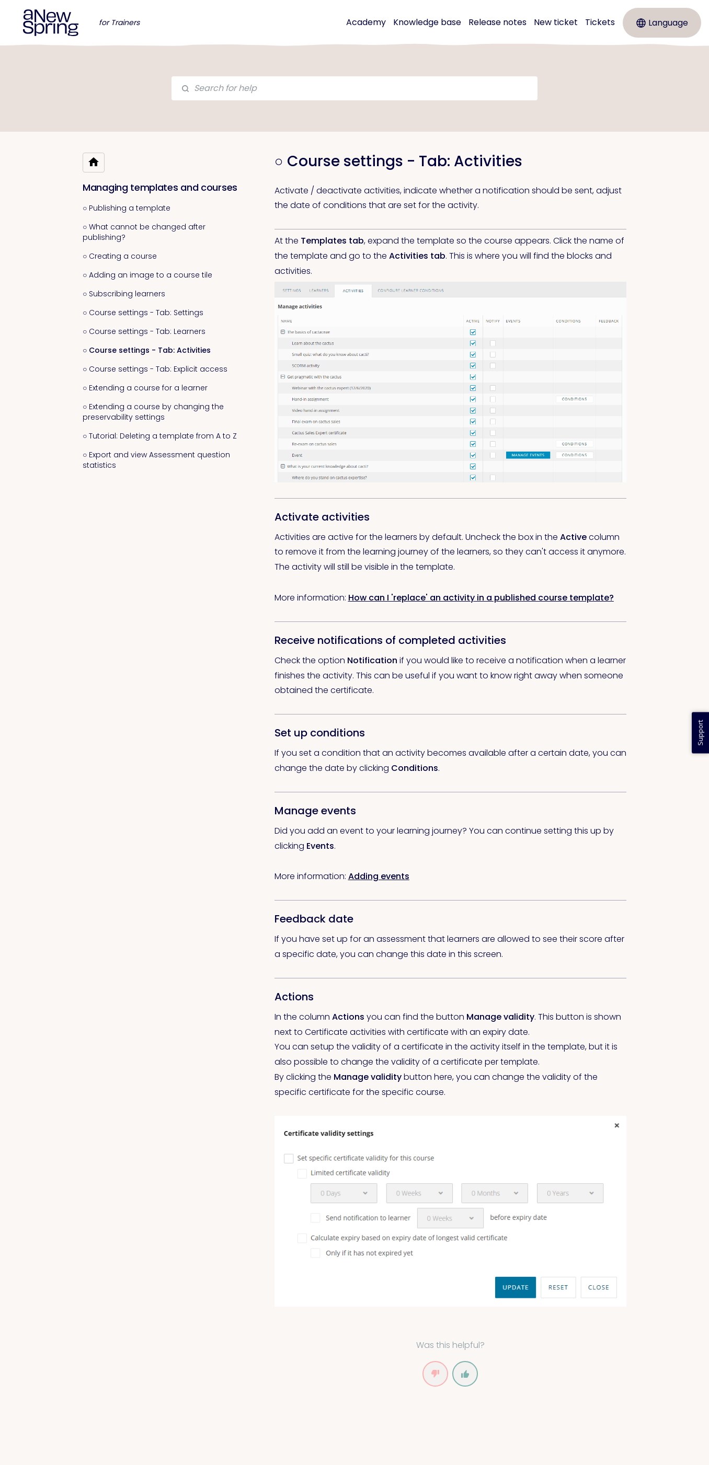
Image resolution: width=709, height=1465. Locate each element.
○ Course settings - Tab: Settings (143, 312)
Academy (366, 22)
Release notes (497, 22)
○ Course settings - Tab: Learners (144, 331)
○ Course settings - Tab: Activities (147, 350)
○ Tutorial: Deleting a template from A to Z (160, 436)
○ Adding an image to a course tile (147, 275)
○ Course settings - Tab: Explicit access (155, 369)
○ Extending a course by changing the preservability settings (153, 411)
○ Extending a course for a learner (145, 388)
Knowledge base (427, 22)
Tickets (600, 22)
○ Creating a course (120, 256)
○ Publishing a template (126, 208)
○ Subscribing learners (124, 294)
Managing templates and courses (160, 187)
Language (662, 23)
